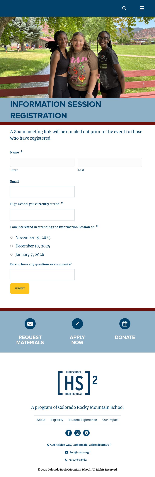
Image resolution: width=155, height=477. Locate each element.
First (14, 170)
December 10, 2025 (33, 246)
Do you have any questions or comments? (40, 264)
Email (14, 181)
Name (16, 152)
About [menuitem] (41, 420)
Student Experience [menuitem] (83, 420)
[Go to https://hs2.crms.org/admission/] (77, 323)
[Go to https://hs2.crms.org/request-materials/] (30, 323)
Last (81, 170)
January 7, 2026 (30, 254)
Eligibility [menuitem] (57, 420)
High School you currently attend (36, 203)
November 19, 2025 (33, 237)
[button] (124, 8)
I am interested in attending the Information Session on (54, 226)
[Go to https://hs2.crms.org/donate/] (124, 323)
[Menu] (142, 8)
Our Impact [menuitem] (110, 420)
